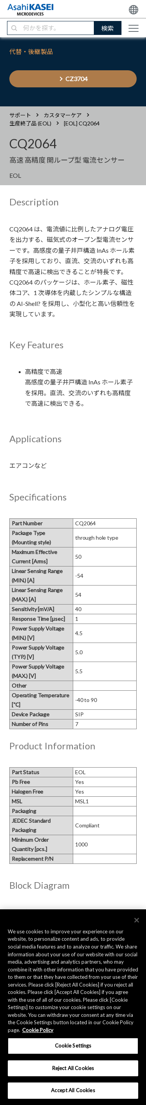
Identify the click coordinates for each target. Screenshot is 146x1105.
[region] (73, 1007)
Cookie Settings (73, 1045)
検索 (107, 28)
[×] (136, 920)
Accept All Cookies (73, 1090)
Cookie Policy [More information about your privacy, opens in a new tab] (37, 1030)
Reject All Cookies (73, 1068)
